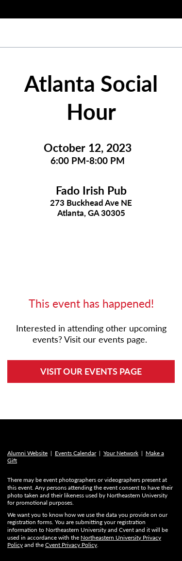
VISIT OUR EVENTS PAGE (91, 371)
